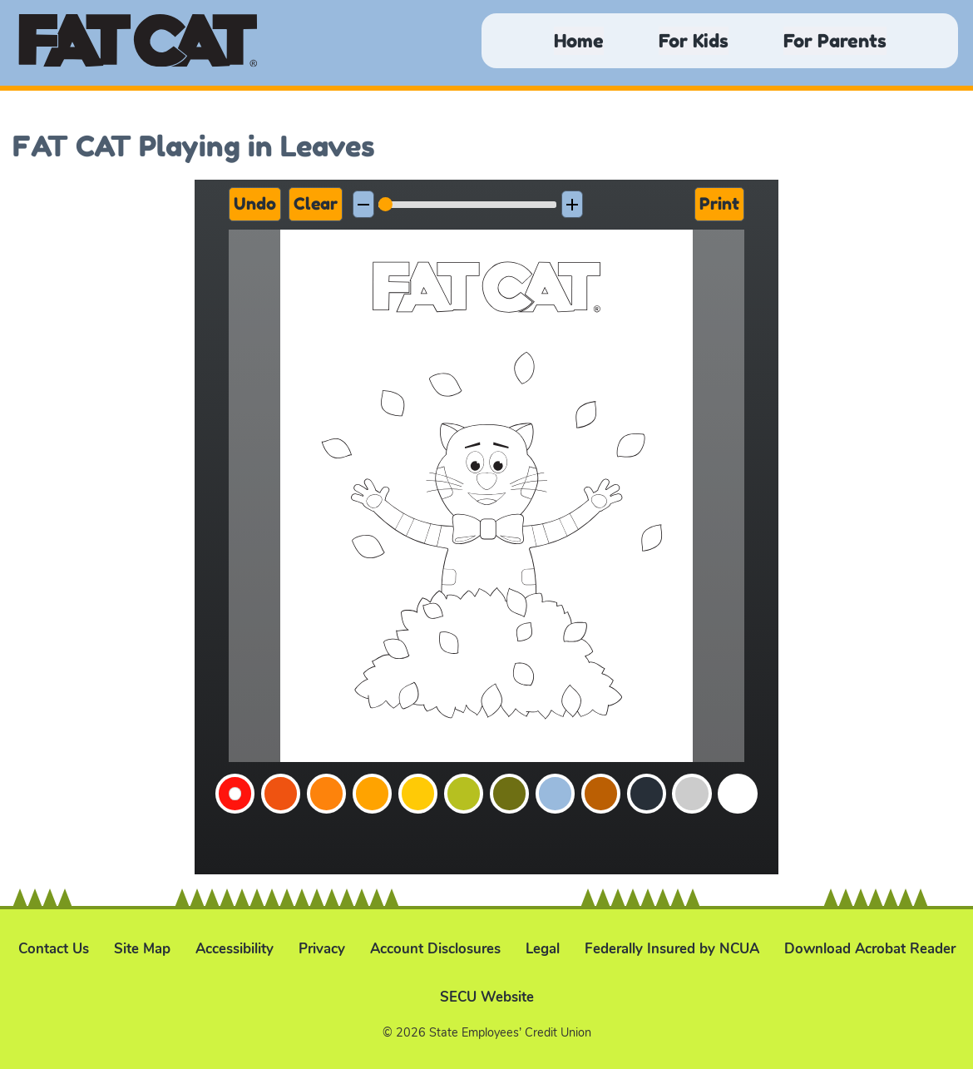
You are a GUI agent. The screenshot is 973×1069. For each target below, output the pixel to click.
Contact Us (53, 948)
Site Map (142, 948)
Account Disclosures (435, 948)
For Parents (835, 40)
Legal (543, 948)
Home (579, 40)
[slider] (467, 204)
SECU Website (487, 997)
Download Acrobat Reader (870, 948)
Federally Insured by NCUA (672, 948)
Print (719, 204)
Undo (255, 204)
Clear (316, 204)
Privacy (322, 948)
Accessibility (234, 948)
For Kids (694, 40)
